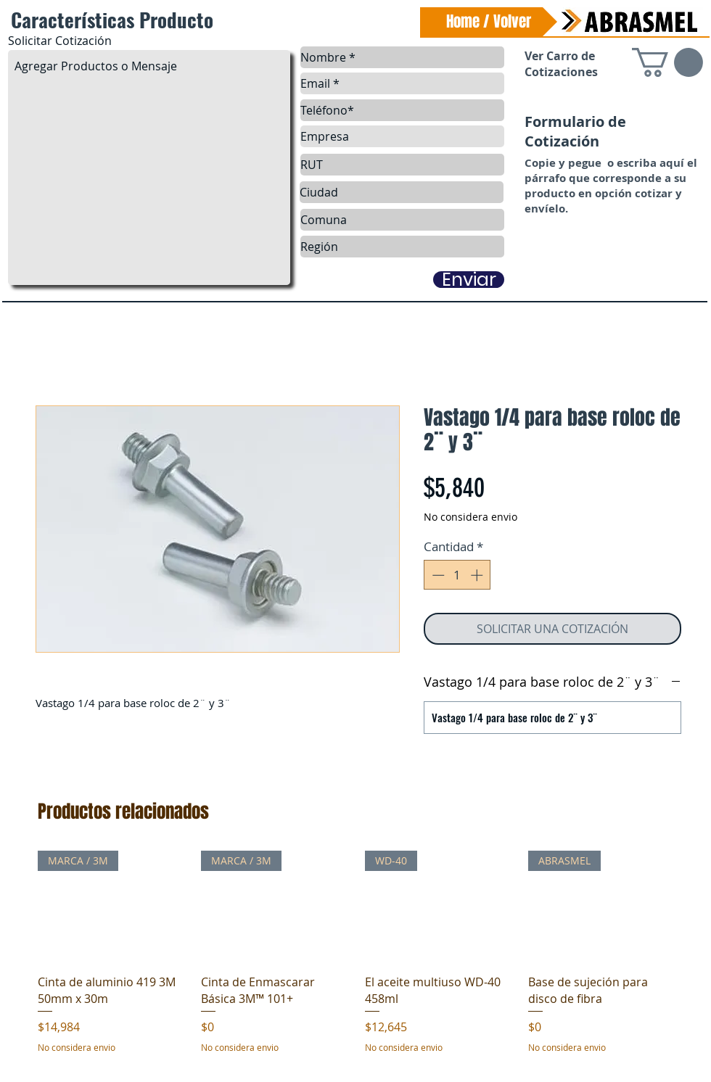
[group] (357, 960)
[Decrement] (437, 575)
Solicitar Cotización (60, 40)
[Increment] (478, 575)
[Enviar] (468, 279)
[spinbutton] (457, 575)
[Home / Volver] (488, 21)
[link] (667, 62)
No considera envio (470, 517)
